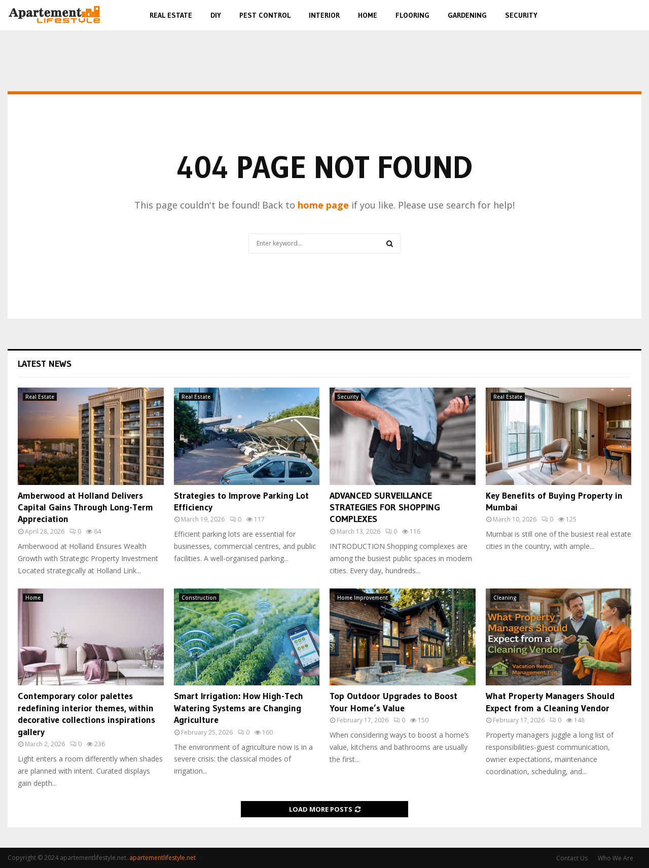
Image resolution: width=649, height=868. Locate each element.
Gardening (467, 15)
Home (367, 15)
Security (521, 15)
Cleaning (505, 597)
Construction (199, 597)
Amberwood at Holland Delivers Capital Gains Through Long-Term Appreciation (85, 507)
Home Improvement (362, 597)
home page (323, 205)
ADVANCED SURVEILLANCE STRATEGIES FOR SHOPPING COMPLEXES (385, 507)
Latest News (44, 363)
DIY (215, 15)
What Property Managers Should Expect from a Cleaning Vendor (550, 701)
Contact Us (572, 858)
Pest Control (265, 15)
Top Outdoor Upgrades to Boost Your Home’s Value (393, 701)
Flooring (412, 15)
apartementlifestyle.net (162, 857)
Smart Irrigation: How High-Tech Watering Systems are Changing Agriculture (238, 707)
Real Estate (171, 15)
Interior (324, 15)
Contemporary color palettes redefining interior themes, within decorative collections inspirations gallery (86, 713)
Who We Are (615, 858)
